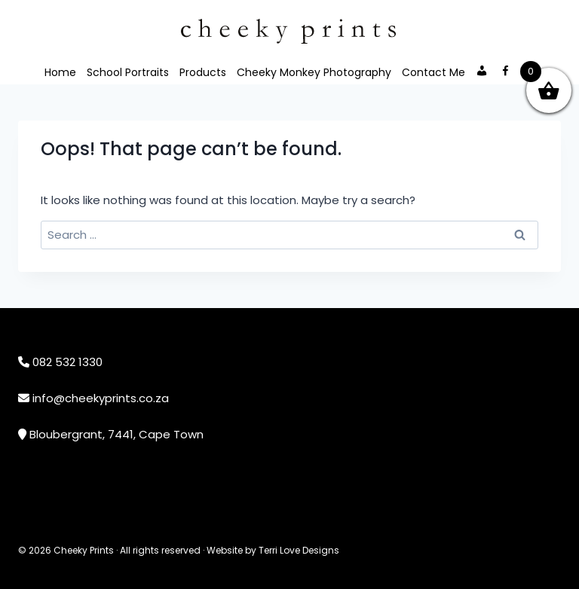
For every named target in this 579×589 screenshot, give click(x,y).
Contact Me (433, 72)
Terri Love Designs (299, 550)
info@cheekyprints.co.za (100, 398)
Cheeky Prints (84, 550)
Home (60, 72)
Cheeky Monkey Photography (314, 72)
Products (202, 72)
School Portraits (128, 72)
